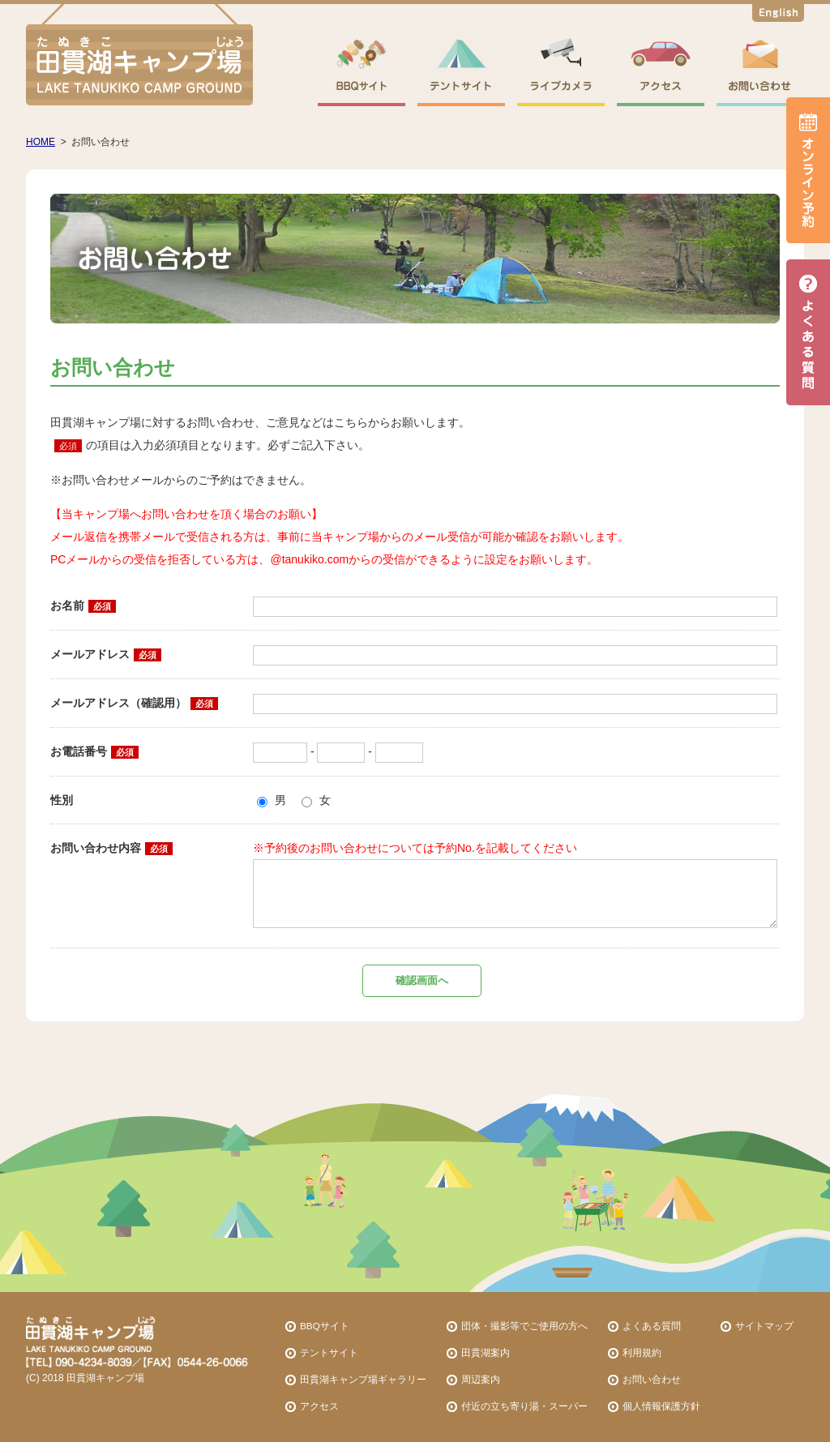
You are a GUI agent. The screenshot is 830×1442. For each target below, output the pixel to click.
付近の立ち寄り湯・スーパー (524, 1406)
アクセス (319, 1406)
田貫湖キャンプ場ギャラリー (363, 1379)
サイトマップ (764, 1325)
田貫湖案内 (485, 1352)
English (778, 15)
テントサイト (329, 1352)
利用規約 (641, 1352)
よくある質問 (651, 1325)
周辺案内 (480, 1379)
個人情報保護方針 (661, 1406)
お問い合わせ (651, 1379)
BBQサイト (324, 1325)
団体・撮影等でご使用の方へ (524, 1325)
